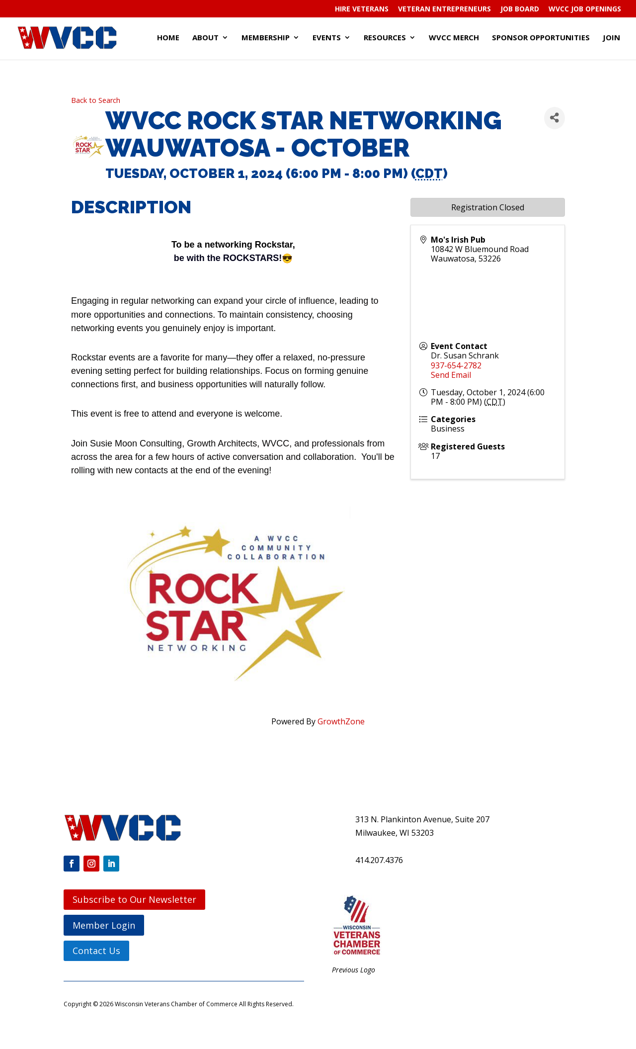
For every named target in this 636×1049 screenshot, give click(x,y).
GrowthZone (341, 721)
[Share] (554, 118)
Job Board (519, 9)
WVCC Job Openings (585, 9)
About (205, 38)
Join (611, 38)
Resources (385, 38)
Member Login (104, 925)
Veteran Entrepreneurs (444, 9)
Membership (265, 38)
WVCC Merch (454, 38)
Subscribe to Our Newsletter (134, 899)
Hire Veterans (362, 9)
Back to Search (95, 100)
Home (168, 38)
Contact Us (96, 951)
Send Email (451, 374)
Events (327, 38)
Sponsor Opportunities (541, 38)
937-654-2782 (456, 365)
